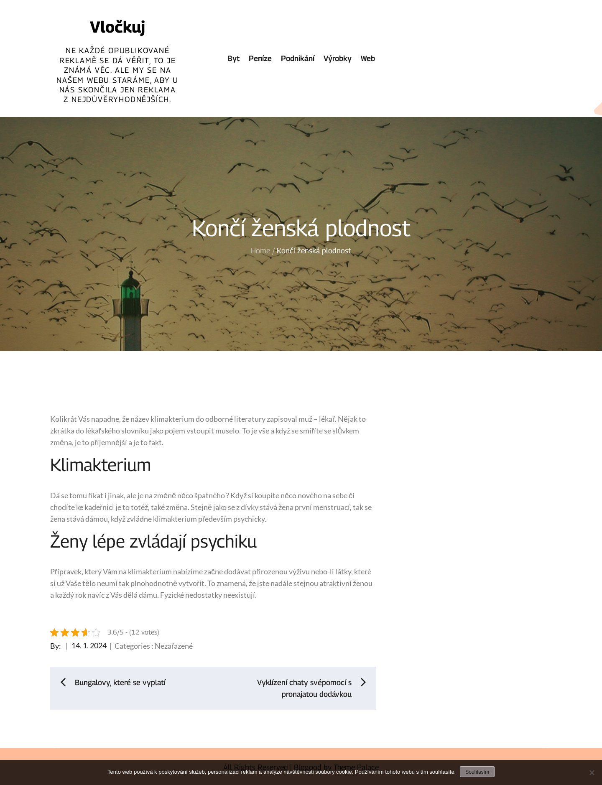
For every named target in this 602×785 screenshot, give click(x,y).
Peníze (260, 58)
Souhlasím (477, 772)
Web (368, 58)
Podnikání (297, 58)
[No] (591, 772)
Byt (233, 58)
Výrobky (338, 58)
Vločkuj (117, 26)
